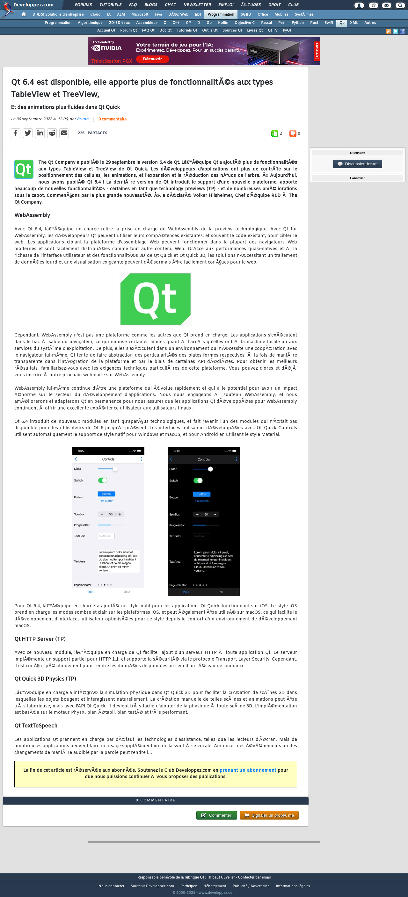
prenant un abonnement (248, 774)
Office (263, 14)
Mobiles (281, 14)
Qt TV (273, 30)
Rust (314, 23)
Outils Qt (209, 30)
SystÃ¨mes (304, 14)
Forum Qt (128, 30)
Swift (328, 23)
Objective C (245, 23)
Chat (170, 5)
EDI (198, 14)
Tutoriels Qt (187, 30)
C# (188, 23)
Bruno (83, 123)
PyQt (287, 30)
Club (293, 5)
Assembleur (146, 23)
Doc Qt (165, 30)
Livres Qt (255, 30)
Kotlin (223, 23)
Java (158, 14)
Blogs (151, 5)
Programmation (221, 14)
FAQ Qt (148, 30)
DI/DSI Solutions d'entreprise (58, 14)
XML (354, 23)
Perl (281, 23)
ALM (121, 14)
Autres (370, 23)
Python (298, 23)
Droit (274, 5)
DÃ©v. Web (178, 14)
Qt (341, 23)
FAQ (132, 5)
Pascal (266, 23)
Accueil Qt (106, 30)
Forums (83, 5)
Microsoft (139, 14)
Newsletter (197, 5)
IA (109, 14)
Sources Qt (232, 30)
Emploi (226, 5)
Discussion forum (358, 164)
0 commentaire (112, 123)
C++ (175, 23)
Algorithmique (90, 23)
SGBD (246, 14)
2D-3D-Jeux (119, 23)
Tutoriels (110, 5)
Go (209, 23)
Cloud (95, 14)
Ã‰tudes (250, 5)
